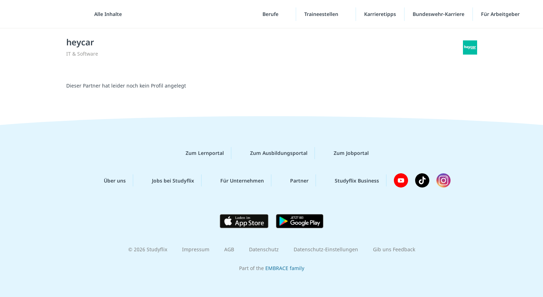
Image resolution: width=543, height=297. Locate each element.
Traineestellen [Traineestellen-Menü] (322, 14)
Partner (294, 180)
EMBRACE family (284, 268)
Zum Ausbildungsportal (273, 153)
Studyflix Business (351, 180)
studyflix (47, 14)
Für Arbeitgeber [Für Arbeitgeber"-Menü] (501, 14)
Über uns (109, 180)
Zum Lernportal (199, 153)
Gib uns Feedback (394, 249)
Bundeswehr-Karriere (438, 14)
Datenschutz (264, 249)
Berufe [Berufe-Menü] (271, 14)
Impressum (195, 249)
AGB (229, 249)
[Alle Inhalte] (105, 14)
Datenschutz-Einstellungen (326, 249)
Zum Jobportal (345, 153)
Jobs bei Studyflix (167, 180)
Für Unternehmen (236, 180)
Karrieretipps (380, 14)
